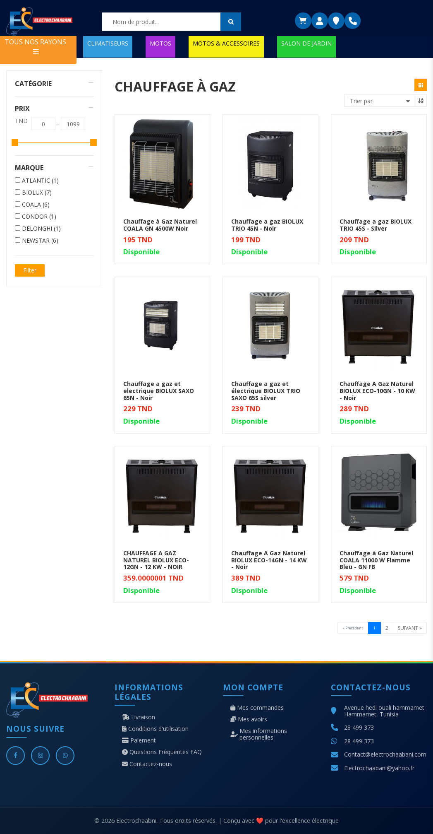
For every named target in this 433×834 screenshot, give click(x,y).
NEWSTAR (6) (40, 240)
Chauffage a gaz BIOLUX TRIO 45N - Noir (267, 224)
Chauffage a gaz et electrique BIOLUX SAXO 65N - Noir (158, 391)
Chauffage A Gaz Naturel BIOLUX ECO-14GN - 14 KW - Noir (269, 560)
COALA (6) (36, 204)
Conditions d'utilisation (155, 729)
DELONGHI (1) (41, 228)
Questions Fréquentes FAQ (162, 752)
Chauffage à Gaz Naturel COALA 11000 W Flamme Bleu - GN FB (376, 560)
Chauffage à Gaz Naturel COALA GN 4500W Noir (160, 224)
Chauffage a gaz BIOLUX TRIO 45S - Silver (375, 224)
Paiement (139, 740)
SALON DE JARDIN (306, 43)
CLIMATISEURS (107, 43)
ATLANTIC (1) (40, 180)
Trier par (361, 101)
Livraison (138, 717)
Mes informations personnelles (258, 734)
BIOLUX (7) (37, 192)
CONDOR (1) (39, 216)
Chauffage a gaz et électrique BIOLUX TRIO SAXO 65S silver (265, 391)
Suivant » (410, 628)
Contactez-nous (147, 764)
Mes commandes (257, 707)
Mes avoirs (248, 719)
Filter (29, 270)
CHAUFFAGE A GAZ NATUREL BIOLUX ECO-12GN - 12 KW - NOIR (156, 560)
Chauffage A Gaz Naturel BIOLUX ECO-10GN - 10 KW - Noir (377, 391)
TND (21, 121)
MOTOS (160, 43)
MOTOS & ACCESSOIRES (226, 43)
